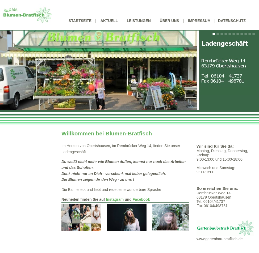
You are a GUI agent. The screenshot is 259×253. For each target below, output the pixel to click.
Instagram (115, 199)
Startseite (80, 21)
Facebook (141, 199)
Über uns (169, 21)
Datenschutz (232, 21)
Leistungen (139, 21)
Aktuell (109, 21)
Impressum (199, 21)
